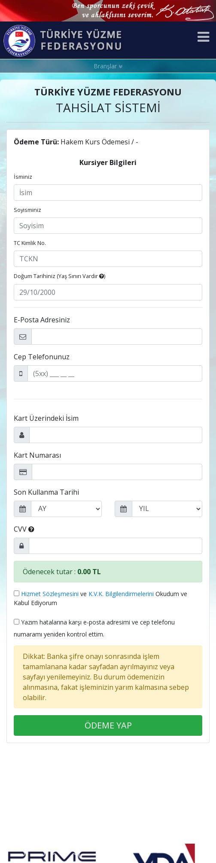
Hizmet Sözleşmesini (50, 594)
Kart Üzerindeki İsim (46, 418)
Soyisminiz (27, 210)
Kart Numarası (37, 455)
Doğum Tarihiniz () (59, 276)
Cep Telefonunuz (42, 356)
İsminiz (23, 177)
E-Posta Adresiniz (42, 319)
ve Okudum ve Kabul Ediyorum (100, 598)
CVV (24, 529)
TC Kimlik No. (30, 243)
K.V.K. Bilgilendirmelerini (121, 594)
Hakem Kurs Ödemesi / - (76, 142)
